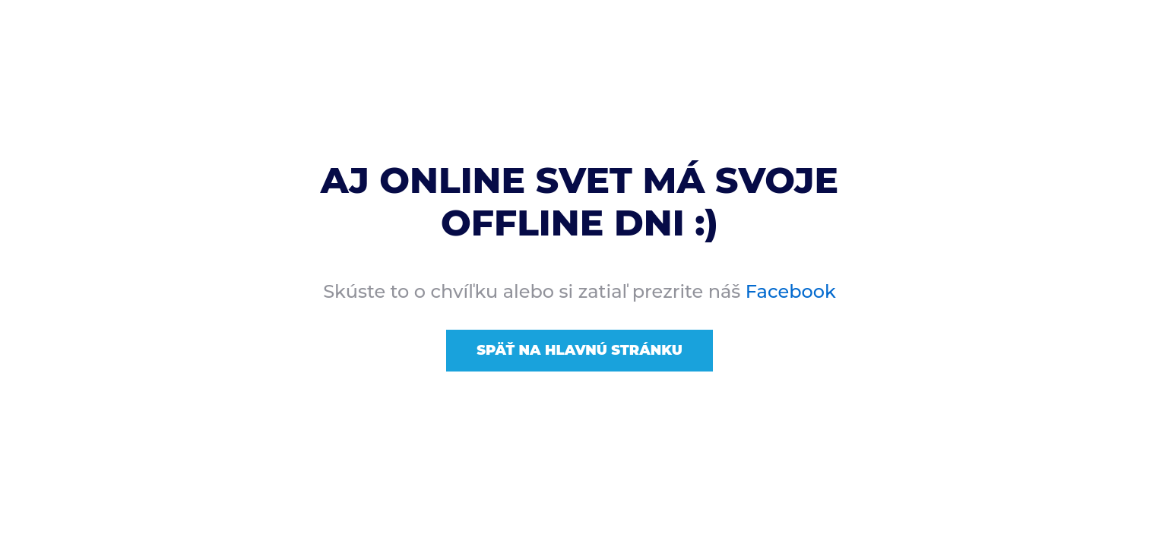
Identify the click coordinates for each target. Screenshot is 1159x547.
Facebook (791, 291)
